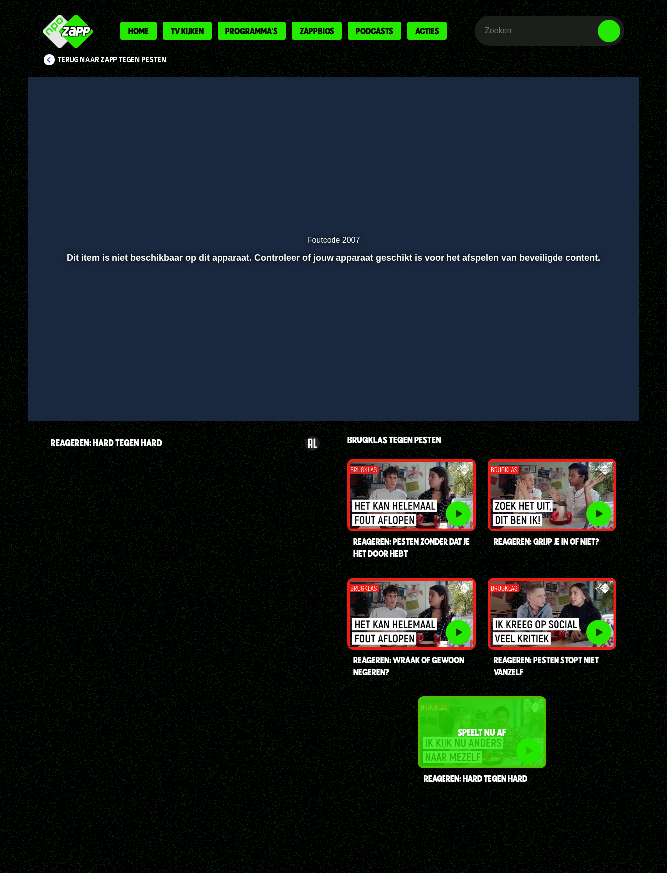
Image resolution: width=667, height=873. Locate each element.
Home (138, 31)
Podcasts (374, 31)
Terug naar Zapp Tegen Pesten (112, 59)
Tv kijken (187, 31)
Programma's (251, 31)
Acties (427, 31)
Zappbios (317, 31)
